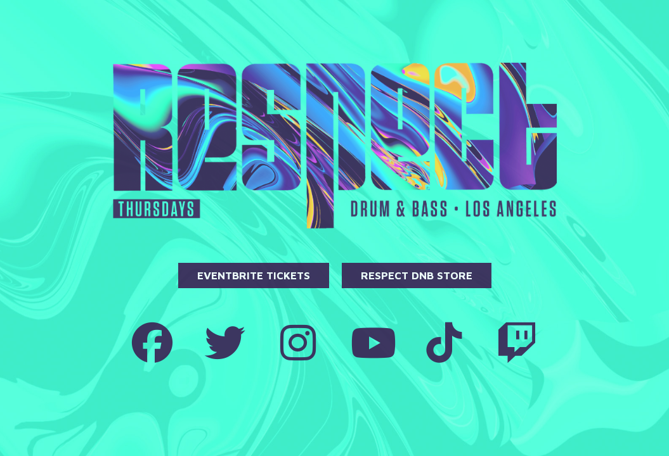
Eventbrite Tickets (253, 275)
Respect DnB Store (416, 275)
